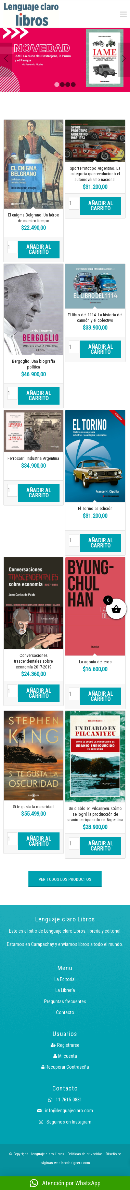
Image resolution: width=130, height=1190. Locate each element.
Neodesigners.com (75, 1163)
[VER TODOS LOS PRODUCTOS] (65, 879)
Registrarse (65, 1045)
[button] (65, 1183)
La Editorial (65, 979)
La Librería (65, 990)
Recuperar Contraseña (65, 1067)
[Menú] (123, 14)
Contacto (65, 1012)
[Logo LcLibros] (40, 14)
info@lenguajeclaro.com (65, 1110)
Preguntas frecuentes (65, 1001)
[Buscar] (108, 14)
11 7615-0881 (65, 1099)
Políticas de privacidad (85, 1154)
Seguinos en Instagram (65, 1122)
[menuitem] (108, 14)
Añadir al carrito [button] (38, 249)
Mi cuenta (65, 1056)
